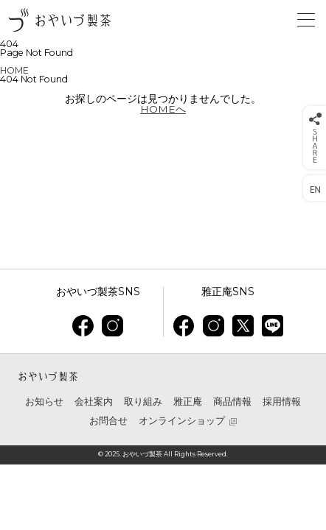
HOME (14, 70)
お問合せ (108, 420)
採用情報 (282, 401)
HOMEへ (163, 109)
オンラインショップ (182, 421)
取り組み (143, 401)
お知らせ (44, 401)
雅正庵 (187, 401)
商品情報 (232, 401)
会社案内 (93, 401)
